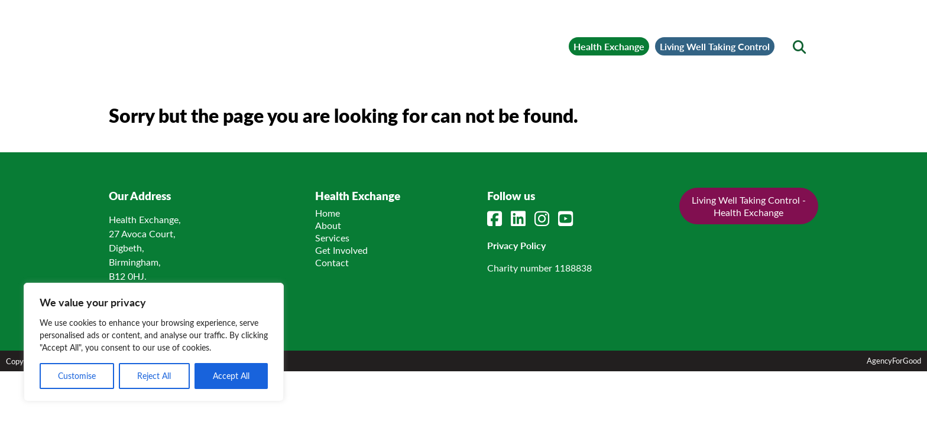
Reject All (154, 375)
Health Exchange (524, 39)
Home (329, 251)
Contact (334, 301)
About (330, 263)
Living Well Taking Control (683, 39)
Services (334, 276)
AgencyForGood (894, 399)
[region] (154, 342)
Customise (77, 375)
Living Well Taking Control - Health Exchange (742, 244)
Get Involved (343, 288)
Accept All (231, 375)
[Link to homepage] (213, 39)
